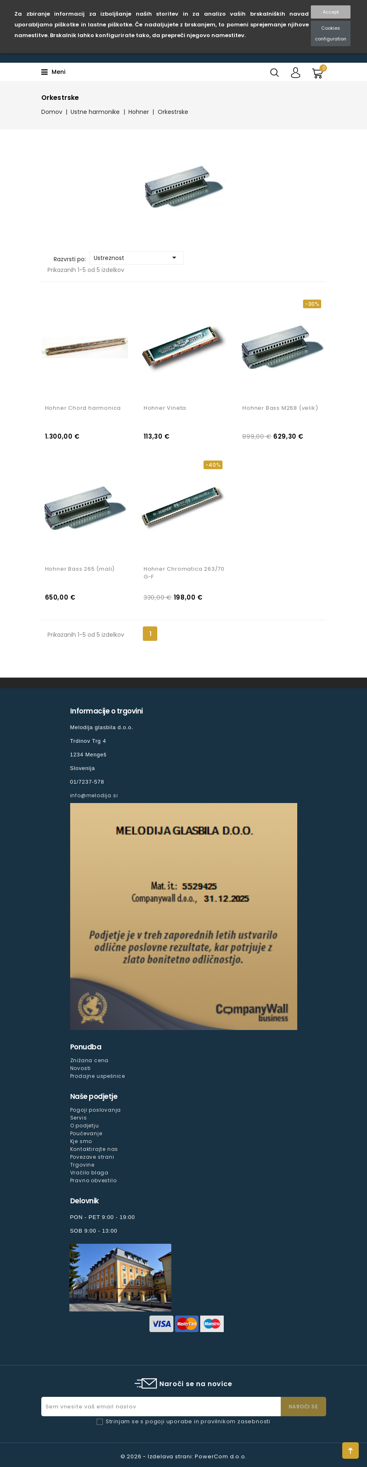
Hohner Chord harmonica (83, 408)
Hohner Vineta (165, 408)
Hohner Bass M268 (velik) (280, 408)
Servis (78, 1117)
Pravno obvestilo (93, 1180)
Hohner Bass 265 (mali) (80, 569)
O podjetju (84, 1125)
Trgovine (82, 1164)
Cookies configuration (330, 33)
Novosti (80, 1068)
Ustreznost (136, 257)
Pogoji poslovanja (95, 1109)
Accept (331, 12)
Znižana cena (89, 1060)
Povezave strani (92, 1156)
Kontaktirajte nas (94, 1149)
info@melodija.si (94, 795)
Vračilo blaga (89, 1172)
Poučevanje (86, 1133)
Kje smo (81, 1141)
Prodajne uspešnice (97, 1076)
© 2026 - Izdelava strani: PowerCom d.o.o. (184, 1456)
